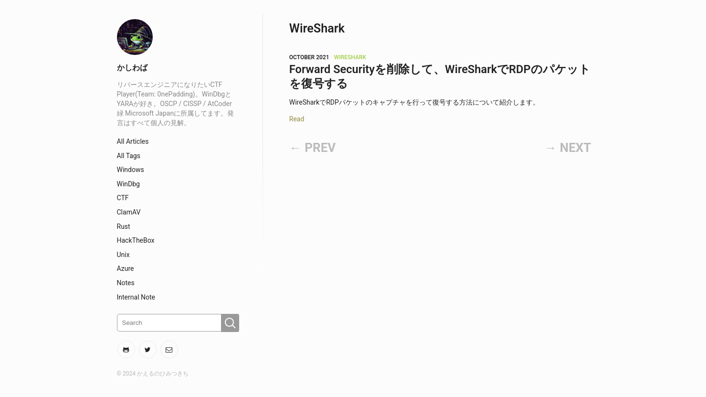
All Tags (128, 156)
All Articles (133, 141)
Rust (123, 226)
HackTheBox (136, 240)
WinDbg (128, 184)
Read (297, 119)
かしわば (132, 67)
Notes (126, 283)
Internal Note (136, 297)
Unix (123, 254)
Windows (130, 169)
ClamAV (129, 212)
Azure (125, 268)
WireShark (350, 57)
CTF (123, 198)
